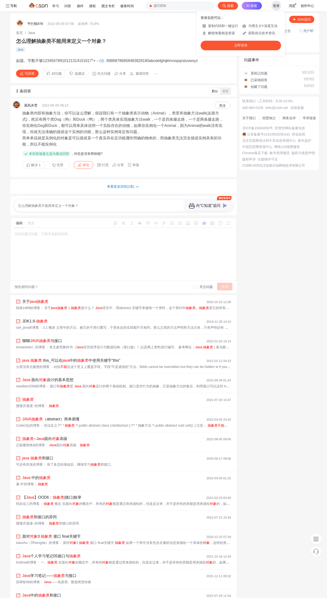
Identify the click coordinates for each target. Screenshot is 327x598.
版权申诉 (249, 148)
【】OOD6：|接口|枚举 (51, 486)
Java (31, 21)
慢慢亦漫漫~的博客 (30, 394)
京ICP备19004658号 (257, 116)
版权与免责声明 (303, 141)
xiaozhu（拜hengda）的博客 (37, 531)
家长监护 (304, 129)
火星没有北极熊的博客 (33, 355)
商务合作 (289, 106)
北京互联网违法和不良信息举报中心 (269, 129)
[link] (19, 21)
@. (104, 49)
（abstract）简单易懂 (50, 408)
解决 (33, 153)
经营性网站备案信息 (290, 116)
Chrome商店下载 (255, 141)
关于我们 (249, 106)
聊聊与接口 (42, 329)
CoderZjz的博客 (28, 414)
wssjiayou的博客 (28, 590)
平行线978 (35, 12)
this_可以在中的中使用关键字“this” (71, 349)
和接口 (37, 447)
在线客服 (297, 96)
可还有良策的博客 (29, 453)
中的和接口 (41, 584)
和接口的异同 (39, 505)
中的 (36, 466)
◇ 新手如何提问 (256, 30)
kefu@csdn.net (276, 96)
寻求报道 (309, 106)
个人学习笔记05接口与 (51, 544)
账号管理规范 (280, 141)
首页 (19, 21)
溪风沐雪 (30, 94)
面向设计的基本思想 (47, 368)
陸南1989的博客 (28, 296)
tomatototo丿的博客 (30, 336)
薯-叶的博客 (25, 472)
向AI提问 (302, 8)
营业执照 (298, 123)
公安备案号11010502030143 (268, 123)
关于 (35, 290)
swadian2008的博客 (31, 375)
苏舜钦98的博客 (28, 570)
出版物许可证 (268, 148)
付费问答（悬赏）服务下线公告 (268, 19)
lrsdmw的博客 (26, 551)
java (20, 38)
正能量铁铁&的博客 (30, 433)
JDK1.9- (35, 310)
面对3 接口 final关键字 (51, 525)
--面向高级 (44, 427)
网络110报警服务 (287, 135)
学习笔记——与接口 (49, 564)
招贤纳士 (269, 106)
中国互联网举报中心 (257, 135)
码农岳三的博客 (27, 492)
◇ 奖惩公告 (253, 35)
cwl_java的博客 (27, 316)
